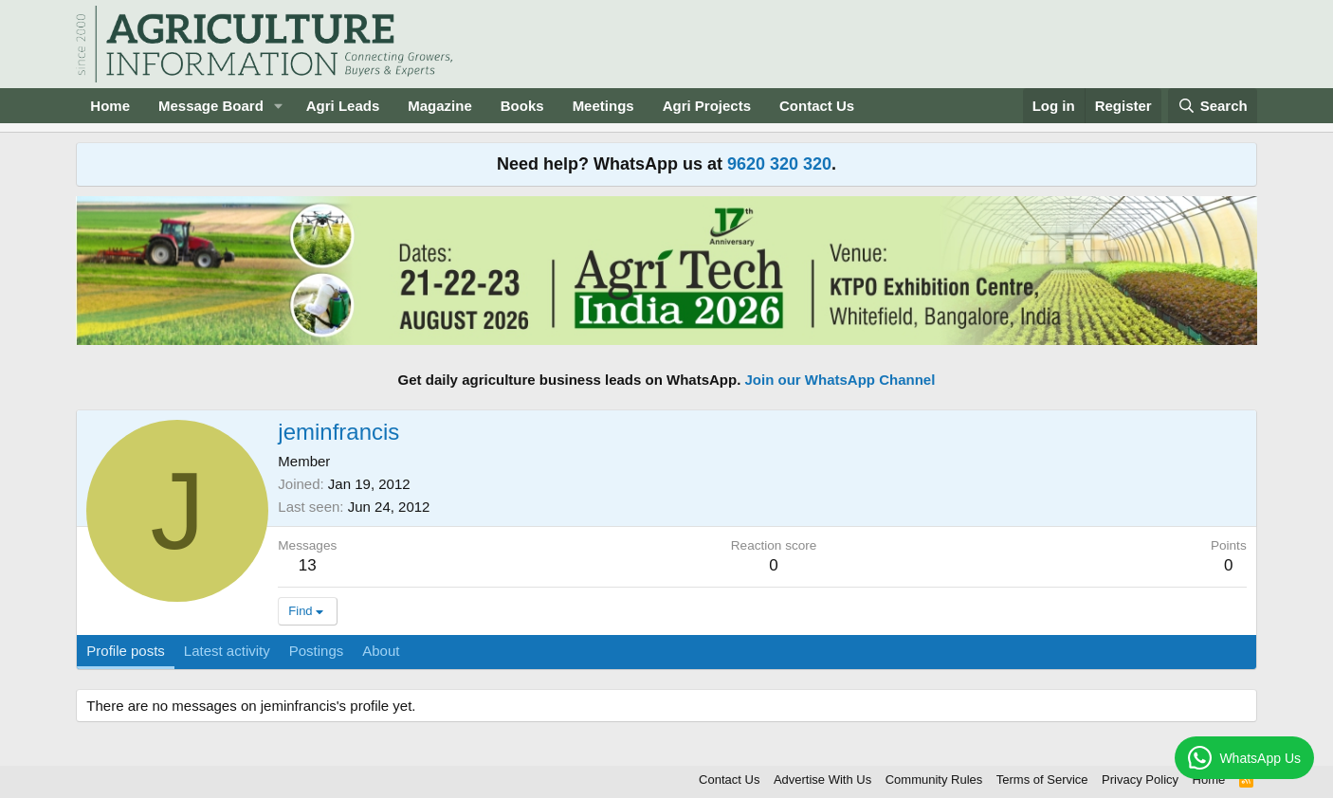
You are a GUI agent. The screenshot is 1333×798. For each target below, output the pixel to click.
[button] (278, 105)
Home (110, 106)
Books (522, 106)
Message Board (211, 106)
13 (308, 565)
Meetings (603, 106)
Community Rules (934, 779)
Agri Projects (707, 106)
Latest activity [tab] (227, 651)
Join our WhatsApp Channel (840, 380)
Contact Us (816, 106)
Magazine (440, 106)
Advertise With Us (822, 779)
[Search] (1212, 105)
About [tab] (380, 651)
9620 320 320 (779, 163)
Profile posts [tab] (125, 651)
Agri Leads (343, 106)
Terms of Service (1042, 779)
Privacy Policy (1140, 779)
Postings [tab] (316, 651)
